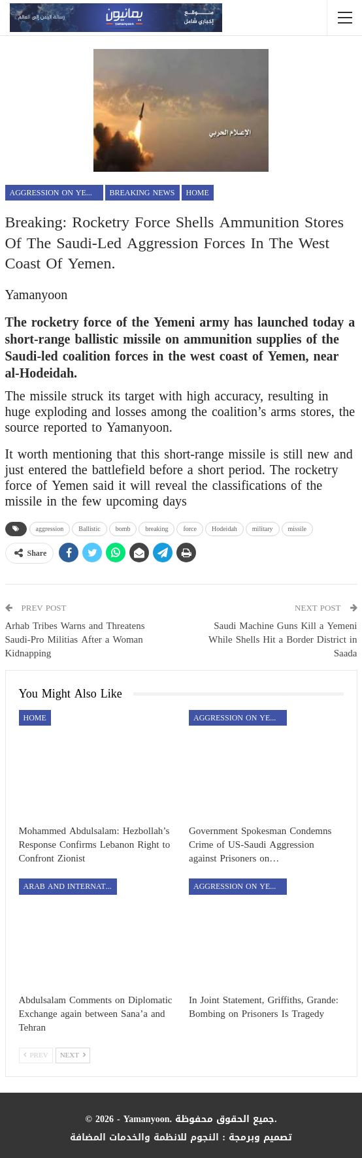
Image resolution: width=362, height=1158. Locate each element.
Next (73, 1055)
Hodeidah (224, 529)
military (262, 529)
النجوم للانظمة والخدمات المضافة (144, 1137)
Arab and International (70, 886)
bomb (123, 529)
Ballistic (89, 529)
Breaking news (142, 192)
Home (197, 192)
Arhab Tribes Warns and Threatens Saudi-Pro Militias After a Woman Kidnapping (75, 639)
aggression (50, 529)
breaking (156, 529)
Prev (36, 1055)
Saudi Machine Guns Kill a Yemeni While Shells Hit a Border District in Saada (282, 639)
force (190, 529)
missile (297, 529)
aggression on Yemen (56, 192)
